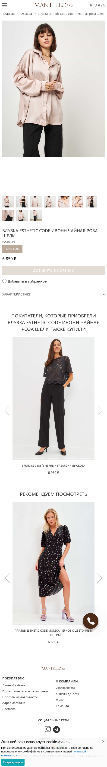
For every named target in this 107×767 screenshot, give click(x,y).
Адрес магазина (13, 703)
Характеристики (16, 294)
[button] (100, 410)
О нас (60, 700)
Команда (62, 706)
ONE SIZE (12, 249)
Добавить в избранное (24, 281)
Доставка (9, 709)
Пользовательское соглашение (25, 691)
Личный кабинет (14, 685)
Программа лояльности (20, 697)
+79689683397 (65, 688)
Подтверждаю (13, 762)
